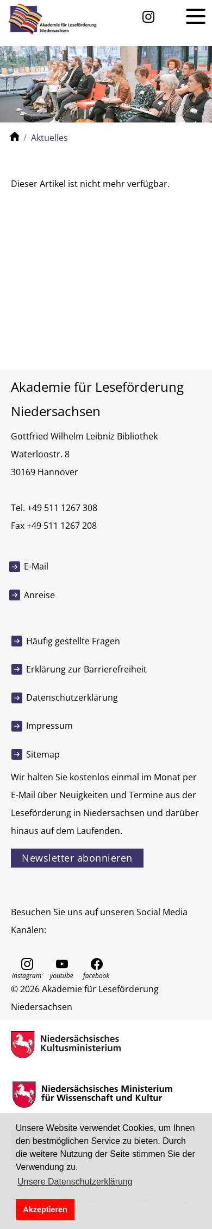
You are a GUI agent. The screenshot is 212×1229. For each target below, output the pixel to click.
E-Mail (36, 566)
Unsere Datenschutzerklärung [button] (75, 1181)
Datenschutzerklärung (72, 697)
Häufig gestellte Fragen (73, 641)
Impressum (49, 726)
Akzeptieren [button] (45, 1209)
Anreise (39, 595)
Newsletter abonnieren (77, 857)
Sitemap (43, 754)
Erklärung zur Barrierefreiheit (86, 669)
